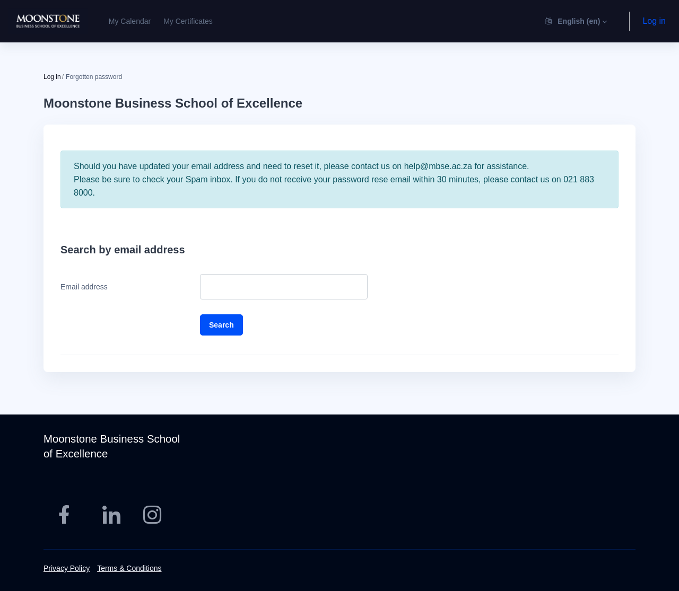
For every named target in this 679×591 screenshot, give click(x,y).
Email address (84, 287)
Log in (654, 20)
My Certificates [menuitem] (188, 21)
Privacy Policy (66, 568)
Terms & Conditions (129, 568)
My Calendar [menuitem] (130, 21)
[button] (575, 21)
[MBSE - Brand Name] (48, 21)
